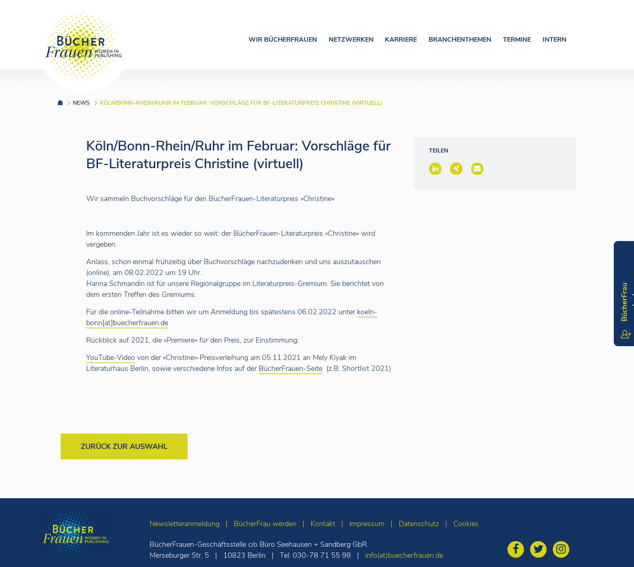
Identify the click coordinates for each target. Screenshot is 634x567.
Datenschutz (419, 524)
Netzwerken (351, 39)
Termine (517, 39)
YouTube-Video (110, 357)
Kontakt (323, 524)
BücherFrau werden (265, 524)
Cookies (466, 524)
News (81, 103)
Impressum (367, 524)
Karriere (401, 39)
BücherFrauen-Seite (290, 368)
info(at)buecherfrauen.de (404, 555)
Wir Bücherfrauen (283, 39)
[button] (435, 169)
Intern (554, 39)
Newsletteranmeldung (185, 524)
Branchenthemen (460, 39)
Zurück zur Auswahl (124, 446)
